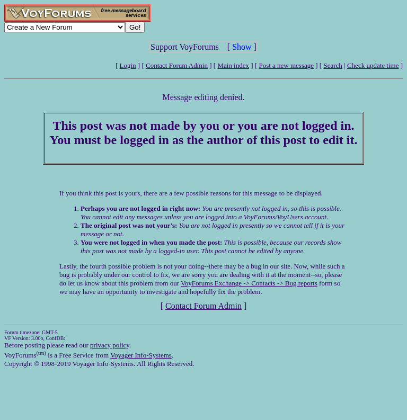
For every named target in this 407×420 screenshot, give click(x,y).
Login (128, 65)
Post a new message (286, 65)
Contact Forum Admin (177, 65)
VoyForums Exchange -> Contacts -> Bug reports (249, 283)
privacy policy (109, 345)
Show (241, 46)
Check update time (373, 65)
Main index (233, 65)
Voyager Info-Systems (141, 355)
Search (332, 65)
